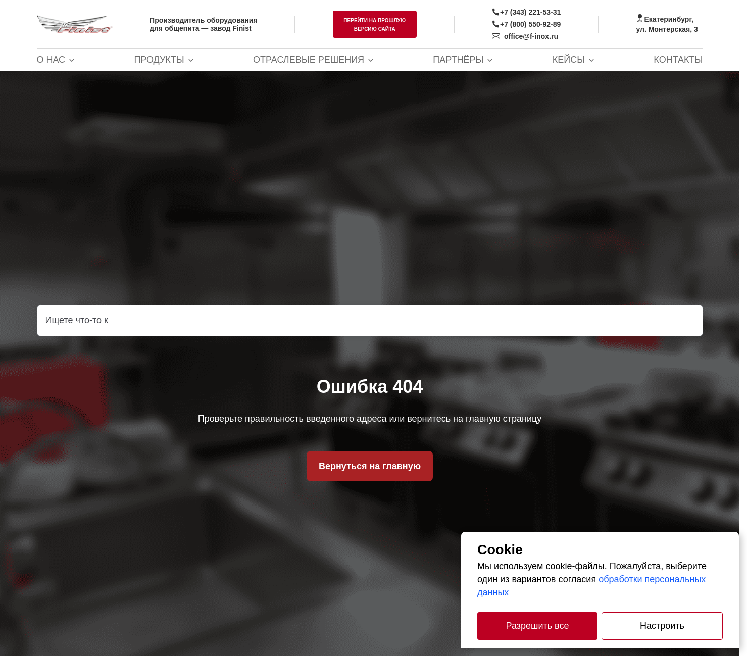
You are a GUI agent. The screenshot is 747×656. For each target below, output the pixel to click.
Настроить (662, 626)
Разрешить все (537, 626)
